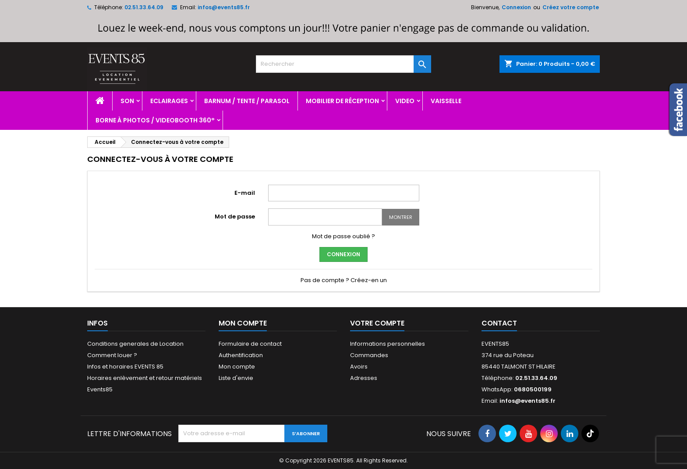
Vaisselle (446, 101)
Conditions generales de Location (135, 344)
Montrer (400, 217)
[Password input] (325, 216)
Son (127, 101)
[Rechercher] (343, 64)
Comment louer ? (112, 355)
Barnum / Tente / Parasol (247, 101)
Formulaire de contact (250, 344)
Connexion (516, 7)
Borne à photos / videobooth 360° (155, 120)
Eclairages (169, 101)
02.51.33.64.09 (143, 7)
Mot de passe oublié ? (343, 236)
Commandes (369, 355)
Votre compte (377, 323)
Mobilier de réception (342, 101)
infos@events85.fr (224, 7)
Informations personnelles (387, 344)
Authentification (241, 355)
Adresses (363, 378)
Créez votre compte (570, 7)
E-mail (244, 193)
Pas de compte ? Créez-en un (344, 280)
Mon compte (237, 366)
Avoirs (359, 366)
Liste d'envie (236, 378)
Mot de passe (235, 216)
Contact (499, 323)
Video (404, 101)
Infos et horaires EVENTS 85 (125, 366)
